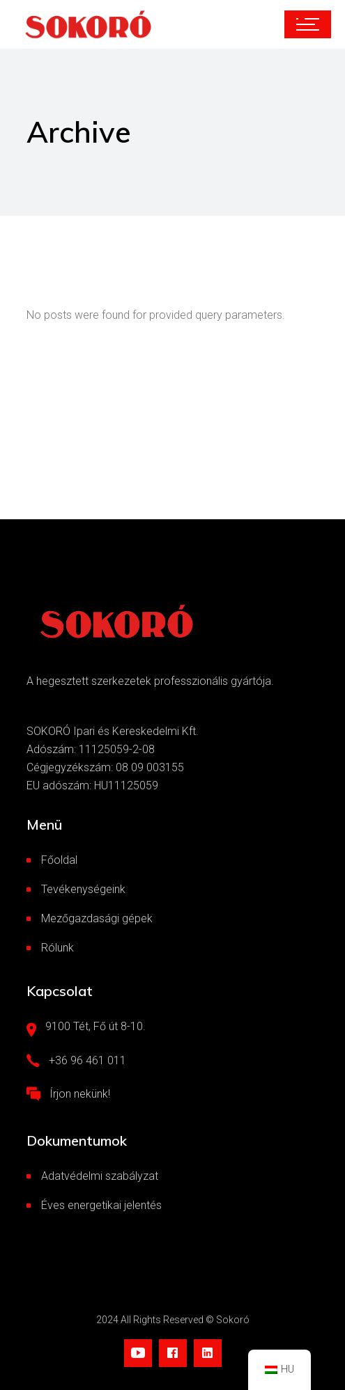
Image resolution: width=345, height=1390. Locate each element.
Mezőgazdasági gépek (97, 918)
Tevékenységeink (83, 889)
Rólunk (57, 947)
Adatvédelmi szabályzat (99, 1176)
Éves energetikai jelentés (101, 1205)
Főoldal (59, 860)
